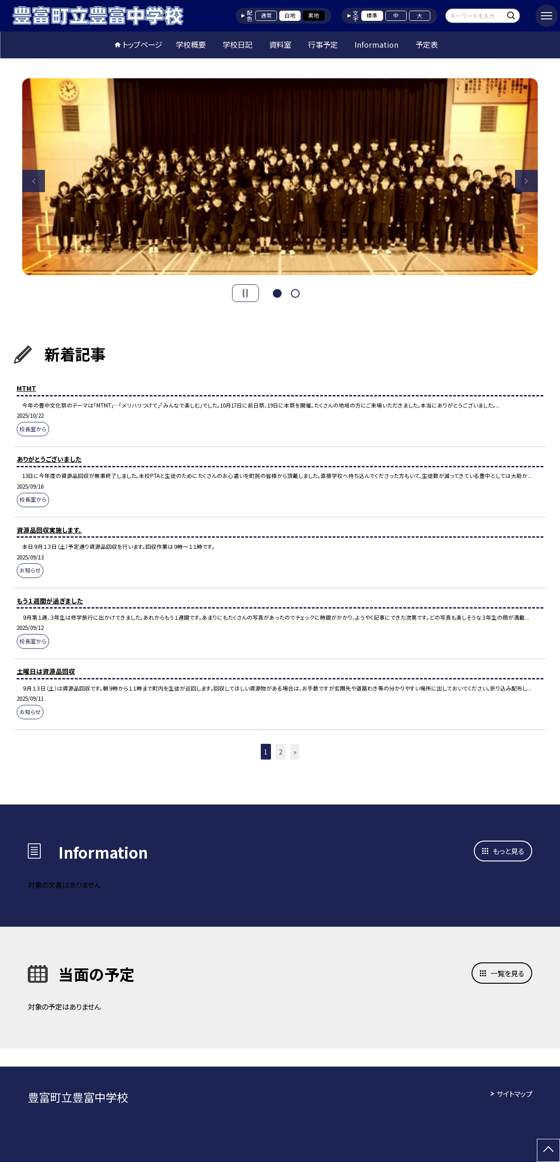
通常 (266, 15)
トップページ (142, 44)
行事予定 (323, 44)
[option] (280, 176)
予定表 (426, 44)
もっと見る (508, 851)
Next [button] (526, 181)
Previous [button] (33, 181)
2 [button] (295, 292)
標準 (372, 15)
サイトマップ (514, 1093)
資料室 (280, 44)
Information (376, 44)
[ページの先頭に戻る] (548, 1150)
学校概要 (191, 44)
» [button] (295, 751)
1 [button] (277, 292)
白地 (290, 15)
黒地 (313, 15)
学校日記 (237, 44)
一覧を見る (507, 973)
